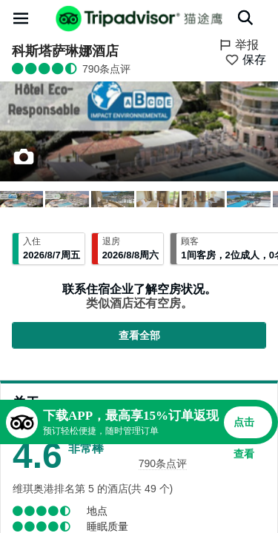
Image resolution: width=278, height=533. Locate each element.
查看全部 (139, 335)
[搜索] (245, 18)
